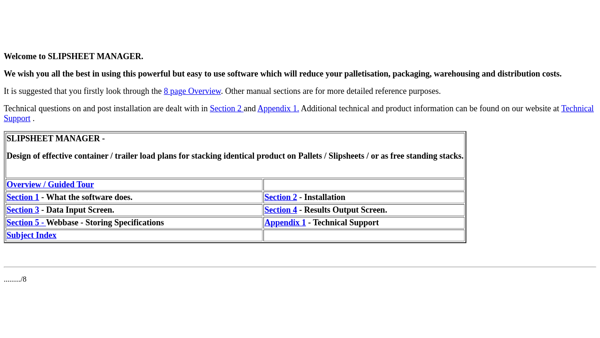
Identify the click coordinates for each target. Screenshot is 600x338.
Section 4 (280, 210)
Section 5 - (26, 222)
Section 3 (23, 210)
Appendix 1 (285, 222)
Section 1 (23, 197)
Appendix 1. (278, 108)
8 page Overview (192, 91)
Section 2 (227, 108)
